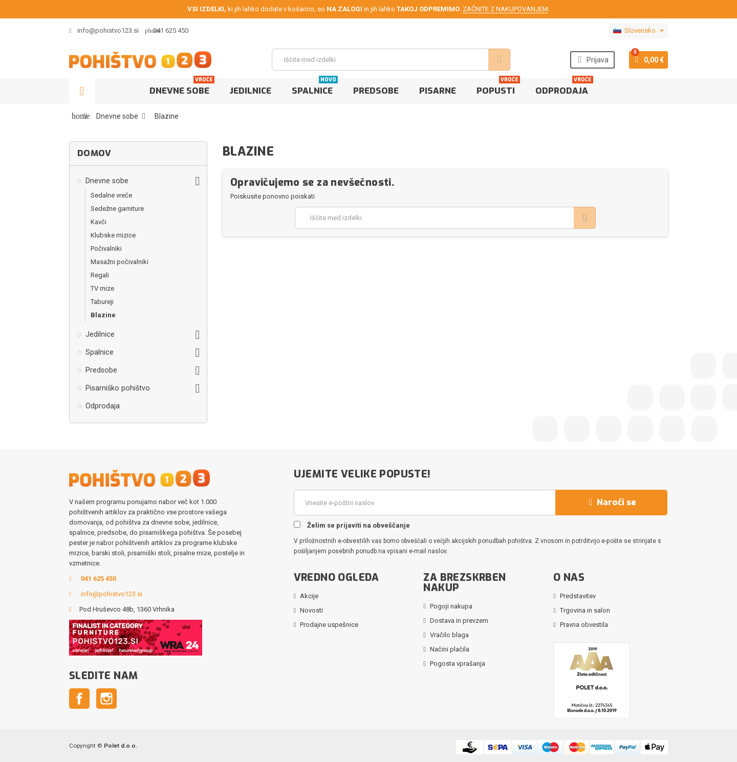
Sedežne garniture (117, 208)
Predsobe (376, 91)
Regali (100, 275)
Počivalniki (106, 248)
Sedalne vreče (111, 195)
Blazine (103, 315)
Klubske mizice (113, 235)
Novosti (311, 610)
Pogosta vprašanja (457, 663)
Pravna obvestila (584, 624)
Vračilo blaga (449, 635)
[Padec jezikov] (638, 30)
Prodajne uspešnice (329, 624)
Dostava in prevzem (459, 620)
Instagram (106, 698)
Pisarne (437, 91)
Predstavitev (578, 596)
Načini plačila (449, 649)
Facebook (79, 698)
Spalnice (315, 87)
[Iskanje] (390, 60)
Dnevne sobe (181, 87)
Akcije (309, 596)
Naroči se (611, 502)
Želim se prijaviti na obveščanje (352, 525)
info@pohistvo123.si (104, 30)
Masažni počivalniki (119, 262)
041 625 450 (170, 30)
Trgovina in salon (585, 610)
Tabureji (102, 302)
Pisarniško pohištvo (117, 388)
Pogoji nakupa (451, 606)
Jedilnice (250, 91)
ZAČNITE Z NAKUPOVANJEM (505, 9)
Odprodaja (564, 87)
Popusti (498, 87)
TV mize (102, 288)
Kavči (98, 222)
